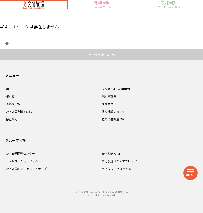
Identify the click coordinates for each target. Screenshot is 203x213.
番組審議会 (109, 96)
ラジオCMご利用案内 (116, 89)
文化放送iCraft (112, 153)
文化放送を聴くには (18, 111)
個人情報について (113, 111)
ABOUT (10, 89)
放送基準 (107, 104)
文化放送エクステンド (116, 169)
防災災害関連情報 (113, 119)
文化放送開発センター (20, 153)
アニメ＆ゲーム (101, 5)
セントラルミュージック (21, 161)
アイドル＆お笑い (169, 4)
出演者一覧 (12, 104)
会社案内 (11, 119)
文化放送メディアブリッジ (119, 161)
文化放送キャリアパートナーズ (26, 169)
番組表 (9, 96)
